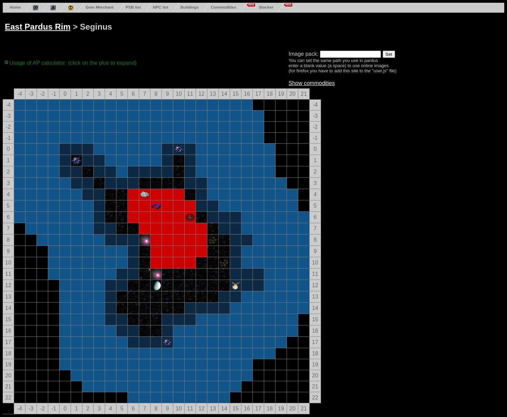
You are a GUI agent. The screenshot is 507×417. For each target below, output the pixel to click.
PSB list (133, 7)
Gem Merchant (99, 7)
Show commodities (312, 83)
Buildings (189, 7)
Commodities (223, 7)
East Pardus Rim (38, 26)
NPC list (160, 7)
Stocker (266, 7)
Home (15, 7)
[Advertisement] (266, 30)
